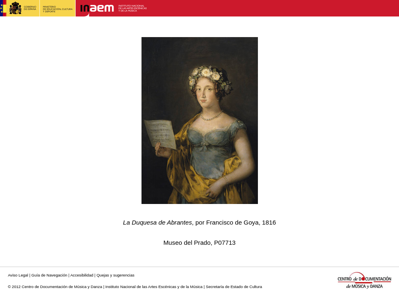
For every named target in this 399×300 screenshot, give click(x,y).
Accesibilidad (81, 275)
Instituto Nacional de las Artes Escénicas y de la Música (153, 286)
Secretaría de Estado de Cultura (234, 286)
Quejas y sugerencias (116, 275)
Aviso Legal (18, 275)
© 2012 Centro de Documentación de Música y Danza (55, 286)
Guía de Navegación (49, 275)
